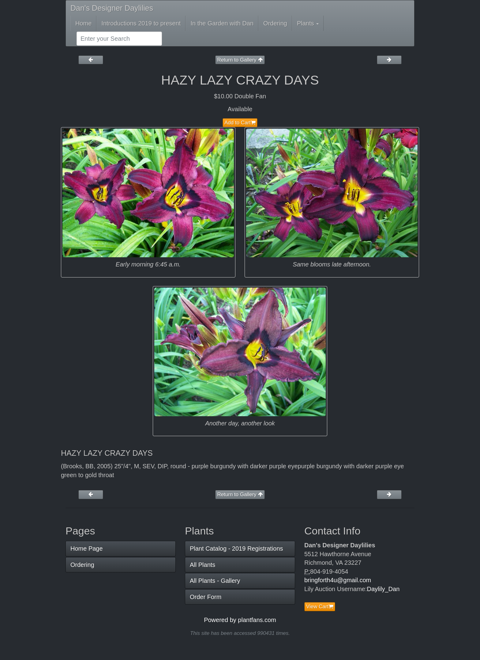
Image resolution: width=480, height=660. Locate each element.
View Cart (319, 606)
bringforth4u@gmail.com (337, 580)
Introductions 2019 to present (141, 23)
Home (83, 23)
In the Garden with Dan (221, 23)
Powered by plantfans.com (240, 620)
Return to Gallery (240, 60)
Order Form (205, 597)
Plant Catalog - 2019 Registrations (236, 548)
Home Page (86, 548)
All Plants (202, 564)
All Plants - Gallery (215, 580)
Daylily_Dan (383, 589)
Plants (308, 23)
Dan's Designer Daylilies (111, 8)
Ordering (275, 23)
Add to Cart (240, 123)
